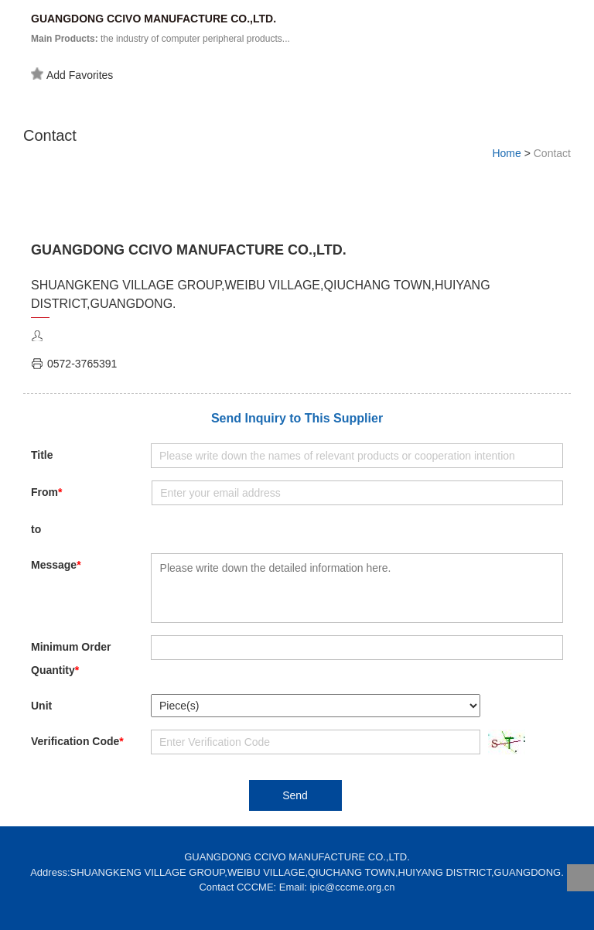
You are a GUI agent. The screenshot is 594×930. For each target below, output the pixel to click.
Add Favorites (72, 74)
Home (506, 153)
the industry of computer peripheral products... (160, 38)
